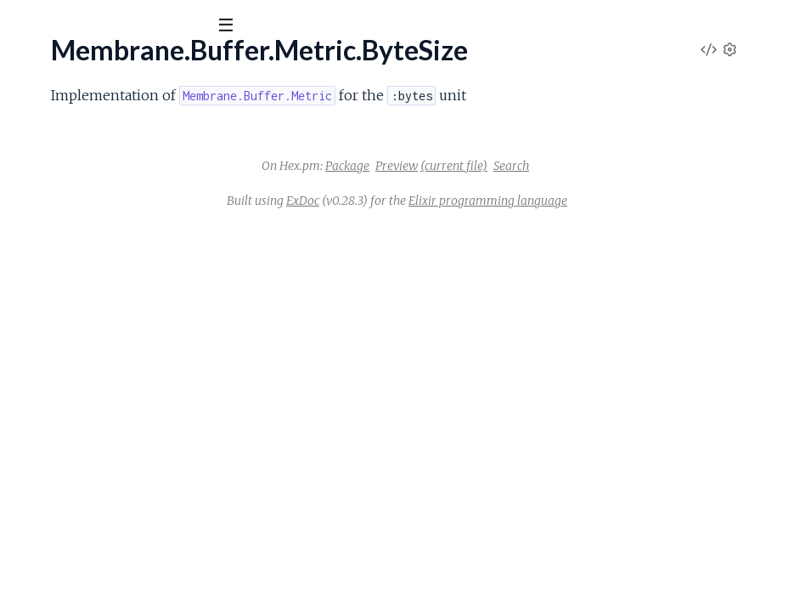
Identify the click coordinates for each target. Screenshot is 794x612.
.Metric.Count (53, 220)
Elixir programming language (615, 241)
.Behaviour (44, 422)
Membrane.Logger (67, 510)
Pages (36, 118)
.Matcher (39, 264)
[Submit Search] (25, 25)
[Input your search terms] (127, 24)
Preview (524, 206)
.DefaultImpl (49, 377)
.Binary (33, 445)
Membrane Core (81, 67)
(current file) (581, 206)
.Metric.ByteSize (61, 189)
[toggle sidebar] (230, 27)
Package (475, 206)
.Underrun (41, 332)
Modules (102, 118)
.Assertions (44, 595)
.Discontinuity (52, 309)
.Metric (34, 166)
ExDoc (430, 241)
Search (638, 206)
